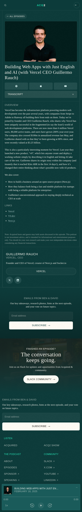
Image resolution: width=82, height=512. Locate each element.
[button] (77, 5)
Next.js (11, 220)
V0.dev (11, 216)
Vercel (11, 211)
